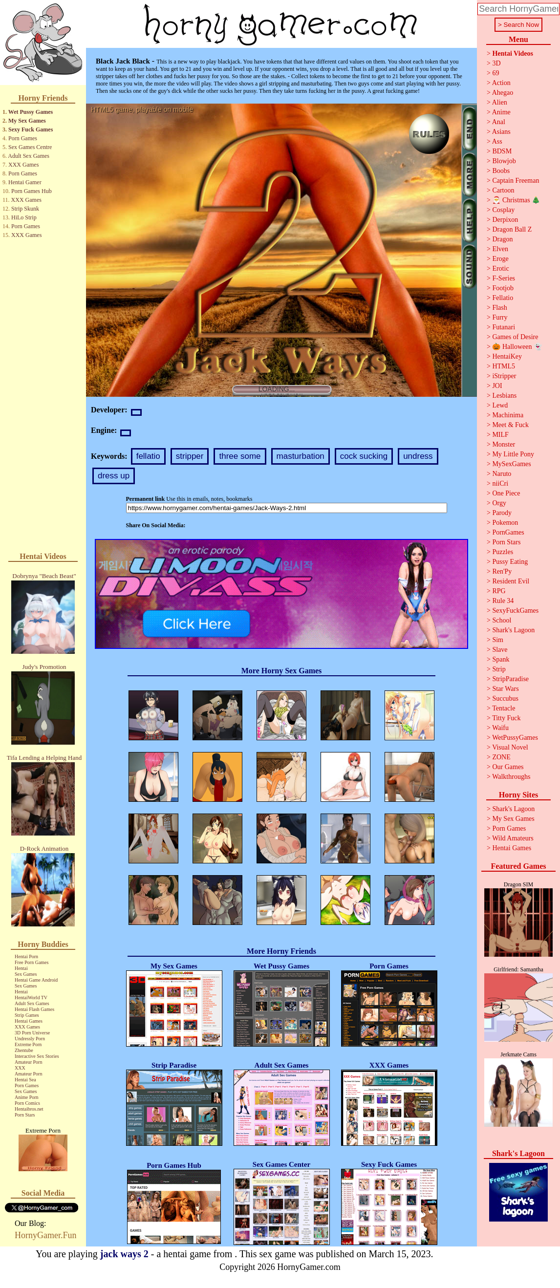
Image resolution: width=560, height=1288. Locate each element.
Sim (497, 640)
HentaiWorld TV (31, 997)
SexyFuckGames (515, 610)
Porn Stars (25, 1114)
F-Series (503, 278)
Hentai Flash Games (34, 1009)
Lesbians (504, 395)
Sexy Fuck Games (30, 129)
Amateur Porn (28, 1062)
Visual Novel (510, 747)
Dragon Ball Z (512, 229)
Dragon (502, 239)
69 (495, 73)
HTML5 (503, 366)
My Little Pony (513, 454)
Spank (500, 659)
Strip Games (27, 1015)
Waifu (500, 727)
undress (417, 456)
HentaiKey (507, 356)
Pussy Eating (510, 561)
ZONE (501, 757)
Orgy (499, 503)
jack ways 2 (124, 1253)
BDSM (502, 151)
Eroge (500, 258)
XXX (20, 1068)
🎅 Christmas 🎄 (516, 200)
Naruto (501, 473)
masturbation (300, 456)
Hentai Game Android (36, 980)
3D (496, 63)
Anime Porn (27, 1097)
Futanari (503, 327)
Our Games (507, 767)
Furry (499, 317)
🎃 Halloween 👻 (517, 346)
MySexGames (511, 464)
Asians (501, 131)
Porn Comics (27, 1103)
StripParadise (510, 679)
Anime (501, 112)
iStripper (504, 376)
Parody (502, 512)
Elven (500, 249)
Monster (503, 444)
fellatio (148, 456)
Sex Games (26, 974)
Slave (499, 649)
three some (239, 456)
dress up (113, 475)
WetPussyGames (515, 737)
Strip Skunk (25, 208)
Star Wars (505, 688)
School (501, 620)
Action (501, 82)
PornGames (508, 532)
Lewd (500, 405)
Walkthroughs (511, 776)
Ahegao (503, 92)
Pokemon (505, 522)
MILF (500, 434)
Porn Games (22, 138)
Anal (498, 122)
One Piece (506, 493)
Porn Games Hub (31, 191)
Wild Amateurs (513, 838)
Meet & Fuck (510, 425)
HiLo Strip (24, 217)
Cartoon (503, 190)
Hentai (21, 968)
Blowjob (504, 161)
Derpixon (505, 219)
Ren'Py (502, 571)
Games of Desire (515, 337)
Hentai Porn (26, 956)
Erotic (500, 268)
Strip (498, 669)
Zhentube (24, 1050)
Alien (499, 102)
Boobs (501, 170)
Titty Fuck (506, 718)
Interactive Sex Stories (37, 1056)
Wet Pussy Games (30, 111)
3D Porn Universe (32, 1032)
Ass (497, 141)
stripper (190, 456)
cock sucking (364, 456)
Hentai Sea (25, 1079)
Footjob (503, 288)
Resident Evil (510, 581)
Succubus (505, 698)
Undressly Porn (30, 1038)
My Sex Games (27, 120)
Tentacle (503, 708)
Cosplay (503, 210)
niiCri (500, 483)
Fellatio (502, 297)
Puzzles (502, 552)
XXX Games (23, 164)
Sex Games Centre (30, 147)
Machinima (507, 415)
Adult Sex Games (28, 155)
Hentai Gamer (25, 182)
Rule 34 (503, 600)
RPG (498, 591)
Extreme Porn (28, 1044)
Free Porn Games (31, 962)
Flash (499, 307)
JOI (497, 385)
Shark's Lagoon (513, 630)
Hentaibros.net (29, 1109)
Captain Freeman (515, 180)
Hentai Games (29, 1021)
